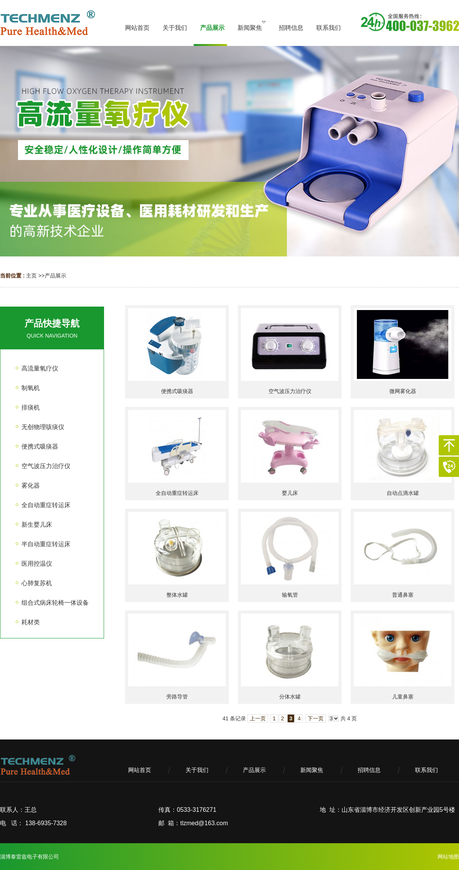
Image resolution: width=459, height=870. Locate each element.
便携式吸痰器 (177, 391)
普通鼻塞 (402, 595)
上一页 (258, 718)
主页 (31, 276)
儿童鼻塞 (402, 697)
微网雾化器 (402, 391)
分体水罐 (290, 697)
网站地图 (448, 857)
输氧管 (290, 595)
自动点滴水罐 (403, 493)
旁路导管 (177, 697)
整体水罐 (177, 595)
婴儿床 (290, 493)
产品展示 (55, 276)
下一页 (316, 718)
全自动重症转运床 (177, 493)
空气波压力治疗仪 (290, 391)
